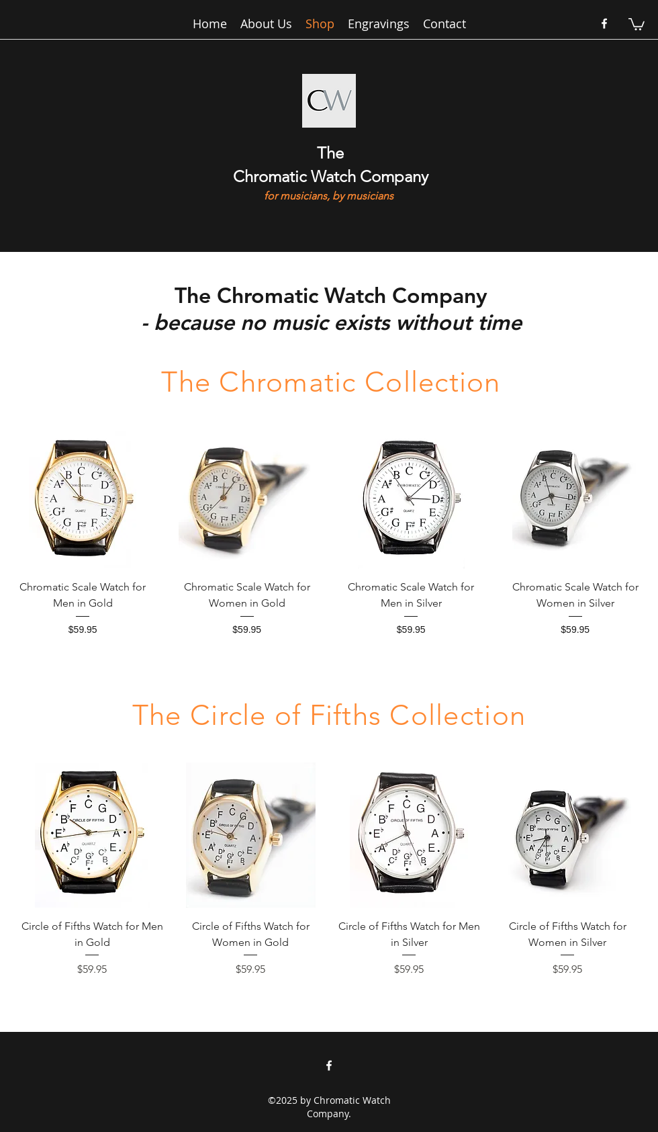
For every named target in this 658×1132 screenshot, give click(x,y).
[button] (636, 23)
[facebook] (604, 23)
